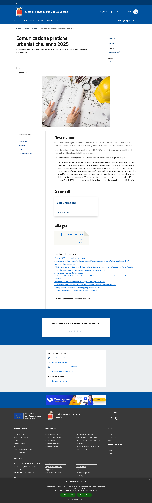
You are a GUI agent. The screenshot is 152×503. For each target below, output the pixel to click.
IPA (77, 469)
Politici (16, 446)
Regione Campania (20, 2)
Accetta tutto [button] (68, 495)
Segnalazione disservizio (53, 466)
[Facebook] (110, 11)
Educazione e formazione (85, 434)
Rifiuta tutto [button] (84, 495)
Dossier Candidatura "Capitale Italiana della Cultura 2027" (77, 290)
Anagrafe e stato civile (53, 434)
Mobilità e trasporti (52, 446)
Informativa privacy (83, 472)
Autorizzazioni (81, 449)
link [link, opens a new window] (95, 490)
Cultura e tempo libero (53, 437)
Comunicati (112, 437)
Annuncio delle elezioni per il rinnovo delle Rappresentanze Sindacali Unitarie (85, 284)
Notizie (34, 28)
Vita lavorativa (50, 440)
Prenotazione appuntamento (55, 463)
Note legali (80, 475)
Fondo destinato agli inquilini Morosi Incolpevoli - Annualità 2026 (80, 269)
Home (18, 28)
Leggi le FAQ (49, 469)
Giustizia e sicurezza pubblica (86, 437)
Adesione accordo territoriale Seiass (68, 272)
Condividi (113, 38)
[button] (76, 499)
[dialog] (76, 490)
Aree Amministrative (21, 437)
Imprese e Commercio (52, 443)
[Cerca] (135, 11)
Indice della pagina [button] (25, 134)
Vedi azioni (113, 43)
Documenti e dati (20, 452)
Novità (26, 28)
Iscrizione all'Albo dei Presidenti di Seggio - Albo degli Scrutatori (79, 281)
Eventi (110, 453)
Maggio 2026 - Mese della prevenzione (69, 258)
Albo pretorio (81, 466)
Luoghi (110, 450)
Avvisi (110, 440)
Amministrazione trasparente (86, 463)
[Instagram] (116, 11)
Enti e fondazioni (20, 443)
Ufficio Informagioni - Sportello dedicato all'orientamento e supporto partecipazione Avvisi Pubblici (93, 266)
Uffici (16, 440)
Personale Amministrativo (23, 449)
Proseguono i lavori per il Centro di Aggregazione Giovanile (77, 287)
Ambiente (79, 443)
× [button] (149, 480)
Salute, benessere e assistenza (87, 446)
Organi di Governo (20, 434)
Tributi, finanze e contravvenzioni (88, 440)
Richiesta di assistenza (53, 472)
